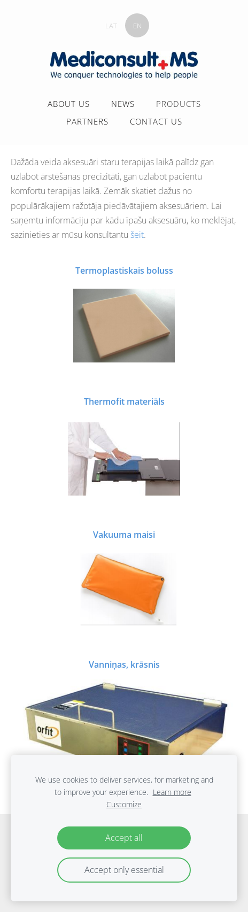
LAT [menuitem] (111, 25)
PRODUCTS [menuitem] (178, 103)
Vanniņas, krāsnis (124, 664)
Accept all (124, 838)
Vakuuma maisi (124, 534)
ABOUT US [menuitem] (69, 103)
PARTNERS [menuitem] (87, 121)
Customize (124, 804)
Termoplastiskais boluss (124, 270)
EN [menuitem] (137, 25)
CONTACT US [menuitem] (156, 121)
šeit (137, 235)
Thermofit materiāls (124, 401)
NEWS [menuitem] (123, 103)
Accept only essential (124, 870)
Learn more (172, 792)
